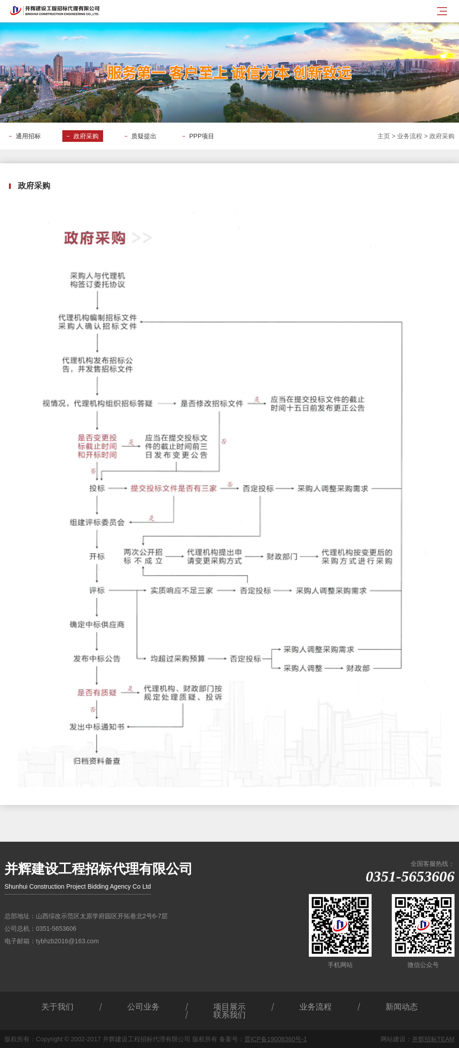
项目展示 (229, 1006)
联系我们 (229, 1014)
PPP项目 (201, 136)
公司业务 (143, 1006)
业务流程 (409, 136)
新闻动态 (401, 1006)
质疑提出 (143, 136)
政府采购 (86, 136)
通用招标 (28, 136)
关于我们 (57, 1006)
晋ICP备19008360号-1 (275, 1039)
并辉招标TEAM (433, 1039)
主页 (383, 136)
